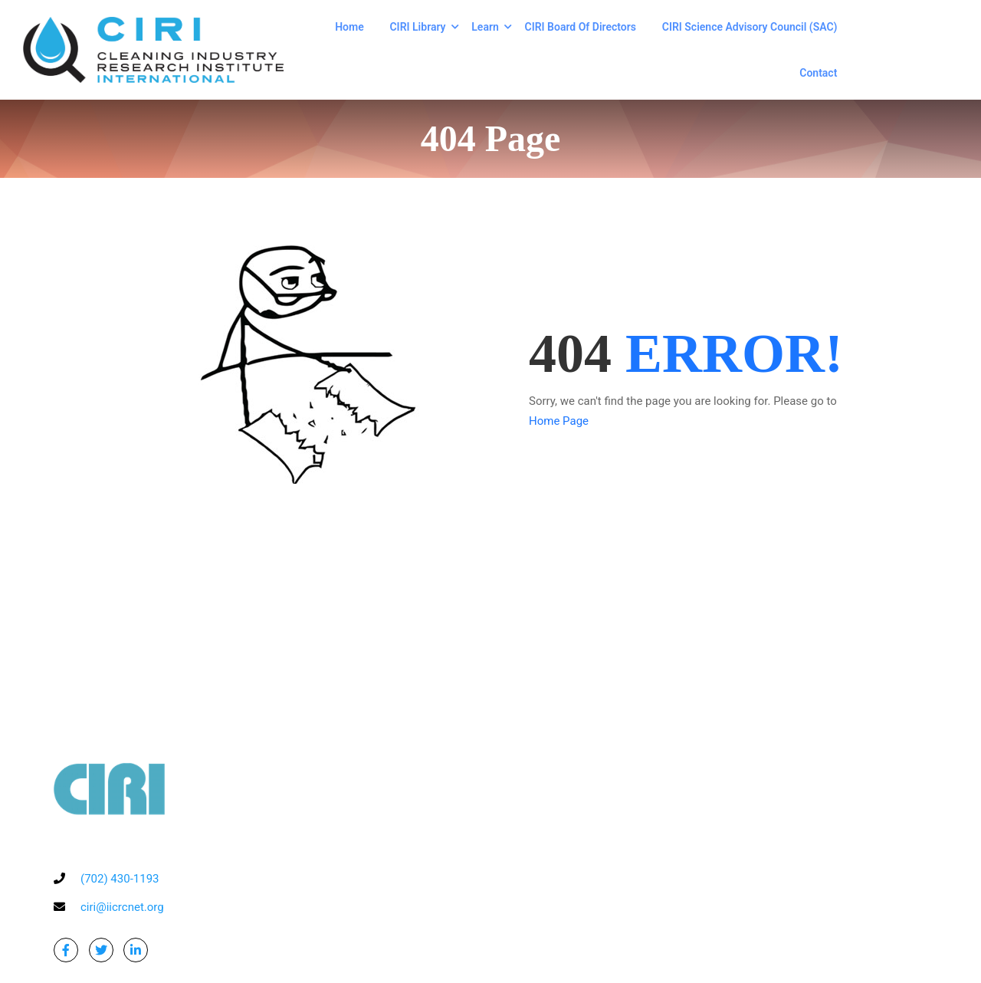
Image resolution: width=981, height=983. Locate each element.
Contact (818, 73)
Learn (484, 27)
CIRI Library (417, 27)
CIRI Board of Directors (580, 27)
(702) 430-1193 (119, 879)
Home (349, 27)
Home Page (559, 421)
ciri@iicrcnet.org (122, 907)
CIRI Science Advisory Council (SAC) (750, 27)
